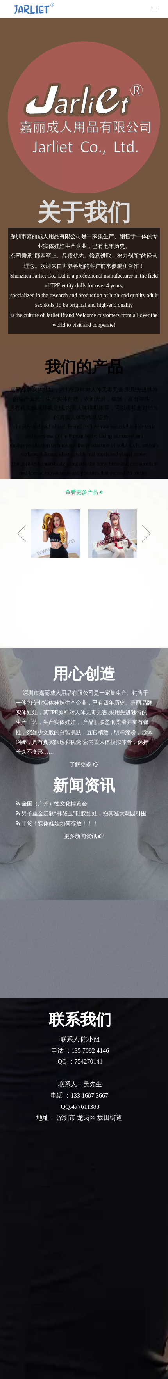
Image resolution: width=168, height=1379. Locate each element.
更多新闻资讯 (84, 836)
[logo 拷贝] (84, 117)
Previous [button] (22, 533)
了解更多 (84, 764)
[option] (55, 533)
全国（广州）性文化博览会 (54, 804)
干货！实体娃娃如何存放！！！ (59, 824)
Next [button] (146, 533)
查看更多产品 (84, 492)
